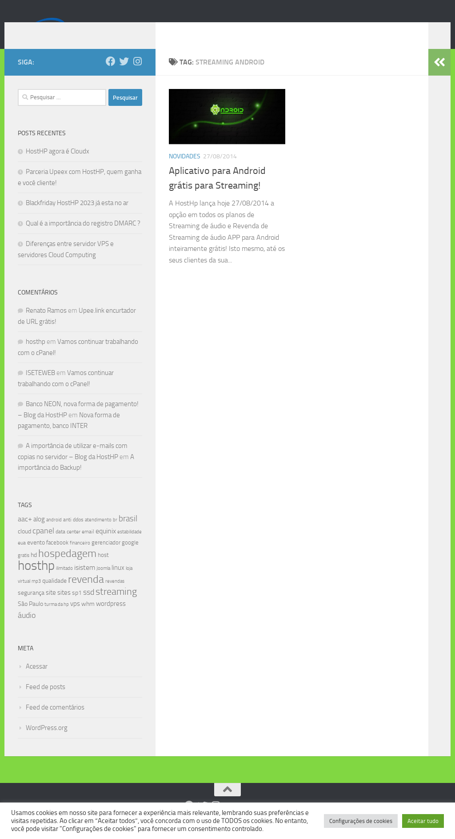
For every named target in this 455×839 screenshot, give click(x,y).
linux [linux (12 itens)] (118, 581)
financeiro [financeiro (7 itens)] (80, 556)
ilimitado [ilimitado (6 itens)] (64, 582)
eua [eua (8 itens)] (22, 556)
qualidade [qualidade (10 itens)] (54, 594)
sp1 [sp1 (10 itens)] (77, 606)
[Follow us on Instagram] (137, 75)
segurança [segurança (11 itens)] (31, 606)
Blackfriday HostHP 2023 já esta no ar (77, 216)
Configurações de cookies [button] (360, 821)
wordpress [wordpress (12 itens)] (111, 617)
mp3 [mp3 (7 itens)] (36, 594)
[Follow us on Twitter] (124, 75)
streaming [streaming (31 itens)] (116, 605)
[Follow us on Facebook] (111, 75)
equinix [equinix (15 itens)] (106, 544)
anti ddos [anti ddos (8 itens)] (73, 533)
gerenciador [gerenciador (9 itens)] (106, 556)
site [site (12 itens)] (51, 606)
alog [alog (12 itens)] (39, 532)
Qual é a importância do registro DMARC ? (83, 237)
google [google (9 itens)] (130, 556)
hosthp (35, 355)
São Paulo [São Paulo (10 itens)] (30, 617)
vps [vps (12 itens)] (75, 617)
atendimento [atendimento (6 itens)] (98, 533)
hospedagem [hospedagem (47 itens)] (67, 566)
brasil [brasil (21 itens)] (128, 532)
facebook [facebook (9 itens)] (57, 556)
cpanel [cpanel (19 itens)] (43, 544)
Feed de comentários (55, 721)
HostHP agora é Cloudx (57, 165)
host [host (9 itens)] (103, 568)
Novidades (184, 169)
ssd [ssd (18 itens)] (88, 605)
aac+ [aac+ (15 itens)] (25, 532)
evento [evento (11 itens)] (36, 556)
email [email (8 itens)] (88, 545)
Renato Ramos (46, 324)
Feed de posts (45, 700)
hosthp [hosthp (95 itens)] (36, 579)
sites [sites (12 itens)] (64, 606)
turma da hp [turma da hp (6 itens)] (56, 618)
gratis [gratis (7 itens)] (23, 568)
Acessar (37, 680)
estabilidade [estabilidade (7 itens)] (129, 545)
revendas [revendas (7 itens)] (114, 594)
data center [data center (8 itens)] (68, 545)
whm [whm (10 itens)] (88, 617)
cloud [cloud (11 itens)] (24, 545)
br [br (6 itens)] (115, 533)
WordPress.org (47, 741)
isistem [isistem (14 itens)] (84, 581)
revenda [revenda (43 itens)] (86, 592)
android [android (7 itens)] (54, 533)
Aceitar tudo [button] (423, 821)
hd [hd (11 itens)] (34, 568)
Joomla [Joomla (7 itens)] (103, 581)
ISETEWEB (40, 386)
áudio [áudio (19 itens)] (27, 628)
